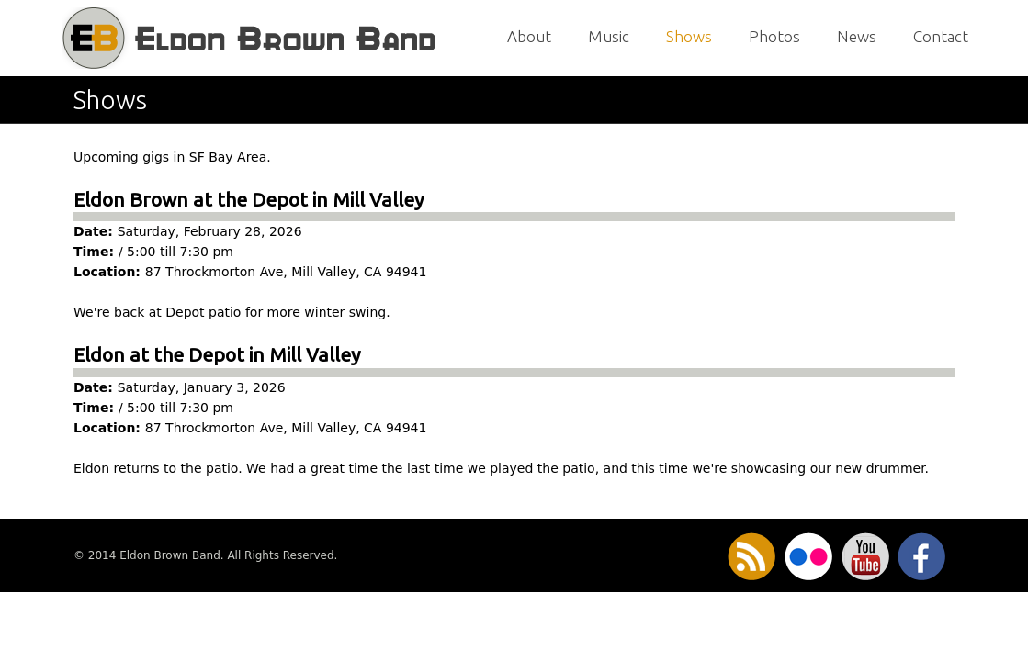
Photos (774, 36)
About (529, 36)
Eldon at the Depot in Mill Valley (216, 354)
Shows (689, 36)
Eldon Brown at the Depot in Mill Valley (248, 199)
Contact (940, 36)
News (856, 36)
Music (608, 36)
